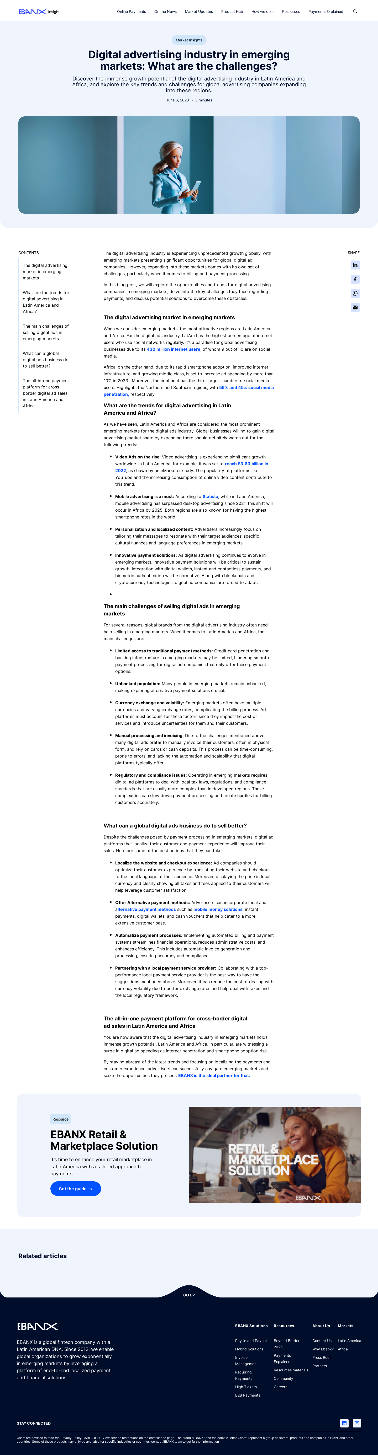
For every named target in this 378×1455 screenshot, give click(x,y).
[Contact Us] (322, 1340)
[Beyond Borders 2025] (291, 1343)
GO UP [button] (189, 1295)
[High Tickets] (246, 1386)
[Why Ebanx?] (323, 1349)
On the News (165, 11)
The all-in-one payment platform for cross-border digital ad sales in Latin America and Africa (46, 393)
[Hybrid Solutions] (249, 1349)
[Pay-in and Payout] (251, 1340)
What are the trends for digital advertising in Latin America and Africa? (46, 302)
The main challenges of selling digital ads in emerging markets (46, 332)
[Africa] (343, 1349)
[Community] (283, 1378)
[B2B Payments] (247, 1395)
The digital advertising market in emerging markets (45, 271)
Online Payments (131, 11)
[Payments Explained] (291, 1358)
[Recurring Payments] (252, 1375)
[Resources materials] (291, 1370)
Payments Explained (325, 11)
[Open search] (355, 11)
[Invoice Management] (252, 1360)
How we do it (262, 11)
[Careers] (280, 1386)
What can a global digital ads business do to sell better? (46, 360)
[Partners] (319, 1365)
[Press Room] (322, 1357)
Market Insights (189, 40)
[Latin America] (349, 1340)
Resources (291, 11)
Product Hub (232, 11)
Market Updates (199, 11)
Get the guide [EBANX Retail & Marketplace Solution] (73, 1188)
